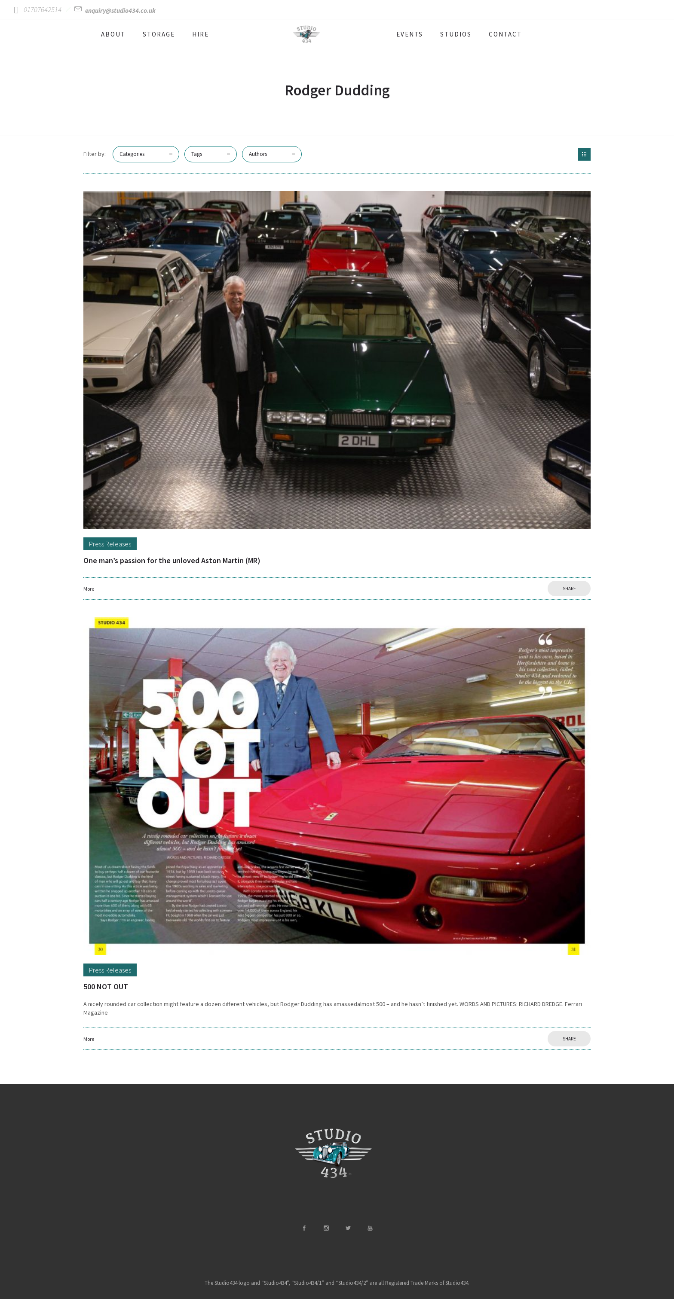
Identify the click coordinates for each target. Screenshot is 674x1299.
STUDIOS (456, 34)
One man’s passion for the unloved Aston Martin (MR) (171, 560)
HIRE (200, 34)
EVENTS (409, 34)
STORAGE (159, 34)
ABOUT (113, 34)
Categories (131, 154)
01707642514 (42, 9)
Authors (258, 154)
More (88, 588)
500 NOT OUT (105, 986)
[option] (337, 360)
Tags (196, 154)
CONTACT (505, 34)
